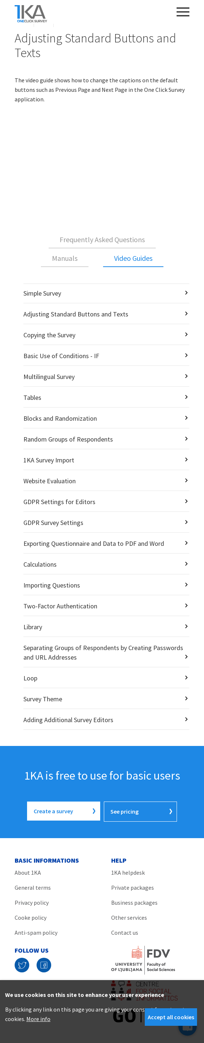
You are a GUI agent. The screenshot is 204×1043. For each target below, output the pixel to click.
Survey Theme (42, 699)
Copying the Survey (49, 335)
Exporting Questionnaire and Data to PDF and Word (93, 543)
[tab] (102, 240)
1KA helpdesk (128, 871)
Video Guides (133, 258)
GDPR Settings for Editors (59, 502)
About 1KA (28, 871)
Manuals (65, 258)
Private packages (132, 886)
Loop (30, 678)
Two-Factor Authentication (60, 606)
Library (32, 627)
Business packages (134, 901)
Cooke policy (30, 916)
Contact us (124, 931)
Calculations (40, 564)
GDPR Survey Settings (53, 522)
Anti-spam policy (36, 931)
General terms (33, 886)
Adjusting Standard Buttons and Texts (75, 314)
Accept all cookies (171, 1017)
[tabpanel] (102, 507)
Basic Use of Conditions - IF (61, 356)
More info (38, 1019)
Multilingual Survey (49, 376)
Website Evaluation (49, 481)
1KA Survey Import (48, 460)
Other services (129, 916)
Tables (32, 397)
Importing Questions (51, 585)
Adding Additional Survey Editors (68, 720)
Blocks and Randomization (60, 418)
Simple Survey (42, 293)
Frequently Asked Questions (102, 239)
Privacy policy (32, 901)
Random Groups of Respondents (68, 439)
